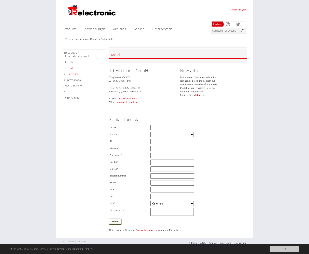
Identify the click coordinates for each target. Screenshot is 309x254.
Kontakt (94, 39)
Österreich (73, 74)
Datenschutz (71, 98)
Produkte (70, 29)
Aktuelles (119, 29)
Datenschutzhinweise (146, 231)
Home (68, 39)
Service (139, 29)
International (74, 80)
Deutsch (233, 9)
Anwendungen (95, 29)
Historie (69, 62)
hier (199, 94)
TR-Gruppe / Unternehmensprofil (76, 54)
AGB (66, 92)
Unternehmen (162, 29)
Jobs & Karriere (73, 86)
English (242, 9)
